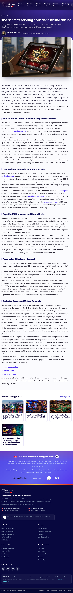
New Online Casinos (8, 531)
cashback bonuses (36, 196)
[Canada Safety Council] (37, 478)
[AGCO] (20, 478)
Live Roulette (6, 557)
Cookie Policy (61, 590)
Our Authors (42, 551)
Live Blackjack (6, 554)
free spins (64, 190)
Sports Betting (6, 551)
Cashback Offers (43, 537)
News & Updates (43, 554)
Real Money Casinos (8, 534)
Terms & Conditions (51, 590)
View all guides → (65, 397)
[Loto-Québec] (49, 478)
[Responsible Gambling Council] (56, 478)
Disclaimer (41, 590)
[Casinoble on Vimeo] (13, 569)
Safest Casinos (6, 537)
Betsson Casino (10, 374)
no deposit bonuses (51, 202)
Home (3, 16)
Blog (8, 16)
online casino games (17, 131)
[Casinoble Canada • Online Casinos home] (10, 4)
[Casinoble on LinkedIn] (3, 569)
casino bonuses (8, 176)
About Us (41, 548)
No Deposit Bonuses (44, 531)
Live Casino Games (8, 548)
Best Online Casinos (8, 528)
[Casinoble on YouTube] (8, 569)
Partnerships (42, 560)
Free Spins (41, 534)
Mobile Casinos (6, 540)
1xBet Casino (9, 371)
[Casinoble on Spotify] (18, 569)
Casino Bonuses (43, 528)
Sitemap (69, 590)
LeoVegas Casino (11, 367)
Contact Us (41, 557)
